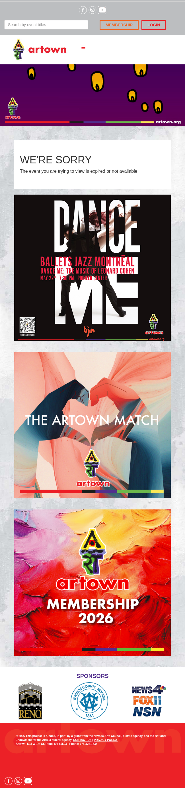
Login (153, 25)
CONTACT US (82, 739)
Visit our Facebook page (8, 781)
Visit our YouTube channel (28, 781)
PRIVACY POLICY (106, 739)
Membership (119, 25)
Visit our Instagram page (18, 781)
